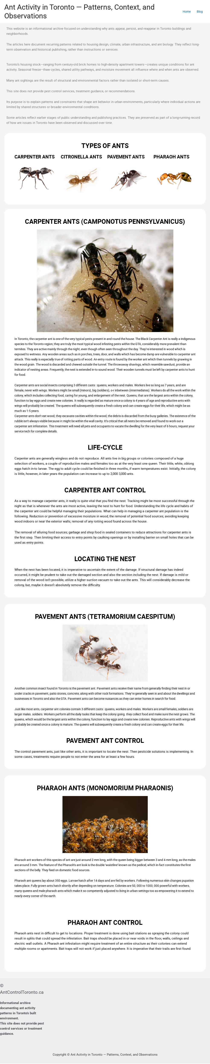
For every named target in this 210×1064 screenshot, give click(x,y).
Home (185, 12)
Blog (199, 12)
